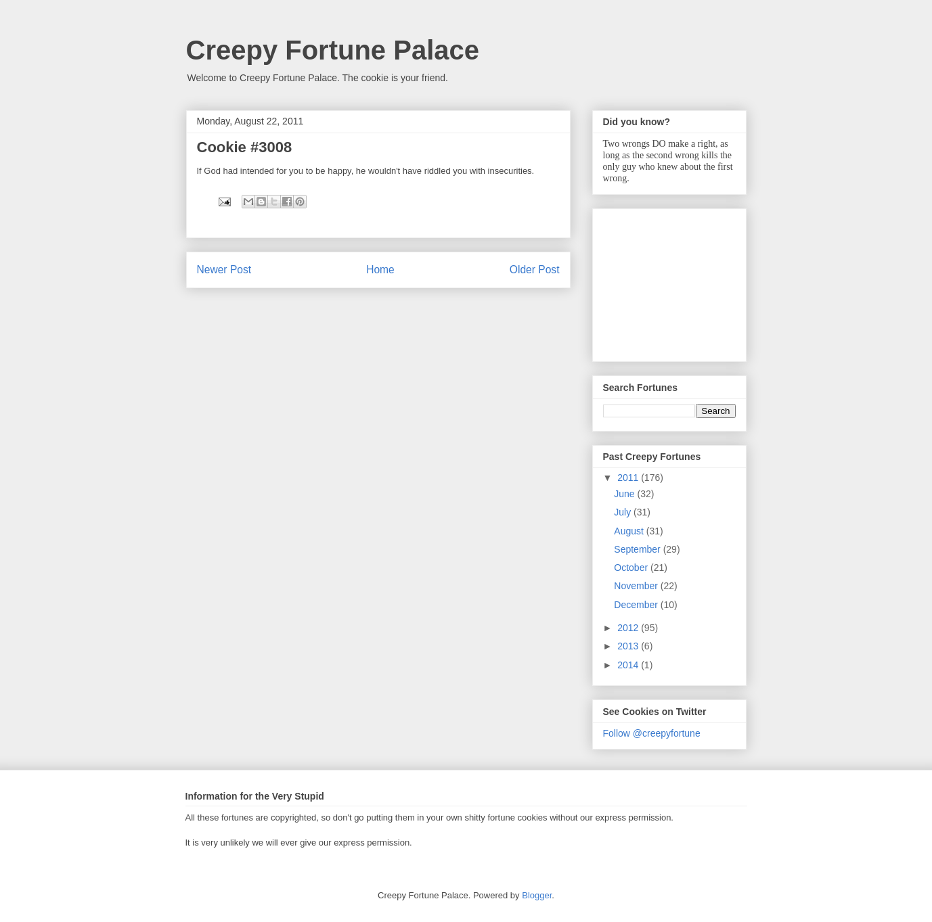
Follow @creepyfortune (652, 733)
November (637, 585)
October (632, 567)
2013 (629, 646)
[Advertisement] (670, 281)
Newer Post (224, 269)
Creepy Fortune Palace (333, 50)
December (637, 604)
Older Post (535, 269)
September (638, 549)
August (630, 531)
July (624, 512)
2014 (629, 665)
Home (380, 269)
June (625, 493)
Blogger (537, 895)
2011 (629, 477)
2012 (629, 627)
